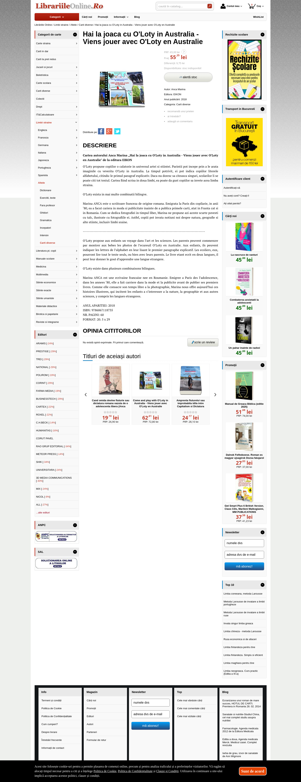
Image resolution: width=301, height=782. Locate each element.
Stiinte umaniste (45, 298)
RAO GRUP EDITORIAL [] (53, 446)
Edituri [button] (42, 334)
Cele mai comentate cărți (191, 708)
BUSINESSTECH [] (49, 398)
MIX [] (42, 488)
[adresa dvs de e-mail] (244, 555)
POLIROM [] (45, 375)
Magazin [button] (92, 692)
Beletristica (42, 75)
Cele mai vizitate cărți (189, 716)
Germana (43, 145)
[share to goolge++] (109, 131)
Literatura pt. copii (46, 250)
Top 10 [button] (229, 584)
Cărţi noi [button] (231, 216)
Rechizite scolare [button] (236, 34)
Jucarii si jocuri (44, 67)
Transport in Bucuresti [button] (240, 108)
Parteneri (92, 732)
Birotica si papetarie (47, 314)
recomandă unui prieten (181, 111)
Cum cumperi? (50, 724)
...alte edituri (43, 512)
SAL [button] (40, 551)
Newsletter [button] (232, 532)
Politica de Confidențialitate (57, 716)
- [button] (75, 34)
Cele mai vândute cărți (189, 700)
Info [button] (43, 692)
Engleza (42, 130)
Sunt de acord (252, 771)
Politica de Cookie (52, 708)
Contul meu (230, 6)
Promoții (91, 708)
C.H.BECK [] (46, 422)
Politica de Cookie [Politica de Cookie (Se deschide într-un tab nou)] (105, 771)
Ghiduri (44, 212)
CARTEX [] (45, 406)
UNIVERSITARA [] (49, 469)
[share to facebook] (101, 131)
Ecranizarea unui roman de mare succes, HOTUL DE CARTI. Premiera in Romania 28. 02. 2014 (242, 703)
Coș (254, 6)
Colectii (40, 98)
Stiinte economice (46, 282)
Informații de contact (53, 747)
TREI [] (43, 359)
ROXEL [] (44, 414)
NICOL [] (43, 496)
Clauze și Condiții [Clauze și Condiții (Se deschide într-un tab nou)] (167, 771)
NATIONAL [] (46, 367)
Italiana (42, 152)
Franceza (43, 137)
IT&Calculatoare (45, 114)
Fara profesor (47, 205)
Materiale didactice (46, 306)
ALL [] (42, 504)
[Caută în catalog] (209, 6)
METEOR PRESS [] (50, 454)
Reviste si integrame (47, 322)
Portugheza (44, 167)
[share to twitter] (117, 131)
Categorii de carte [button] (49, 34)
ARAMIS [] (45, 343)
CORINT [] (45, 383)
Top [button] (179, 692)
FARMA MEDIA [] (48, 390)
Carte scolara (43, 82)
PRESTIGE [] (46, 351)
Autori (90, 724)
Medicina (41, 266)
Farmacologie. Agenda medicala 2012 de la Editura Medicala (240, 730)
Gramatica (45, 220)
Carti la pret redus (46, 59)
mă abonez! (244, 566)
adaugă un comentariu (180, 121)
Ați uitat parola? (232, 203)
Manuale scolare (45, 258)
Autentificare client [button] (237, 178)
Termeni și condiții (51, 700)
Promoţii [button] (231, 365)
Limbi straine (44, 122)
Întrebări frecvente (52, 740)
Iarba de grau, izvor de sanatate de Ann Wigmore (240, 755)
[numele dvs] (244, 543)
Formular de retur (96, 740)
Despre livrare (49, 732)
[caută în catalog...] (181, 6)
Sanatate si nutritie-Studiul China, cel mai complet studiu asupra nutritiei (241, 717)
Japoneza (43, 160)
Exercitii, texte (47, 197)
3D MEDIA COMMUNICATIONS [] (54, 479)
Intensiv (44, 235)
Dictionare (45, 190)
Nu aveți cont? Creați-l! (236, 195)
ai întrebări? (174, 116)
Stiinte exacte (43, 290)
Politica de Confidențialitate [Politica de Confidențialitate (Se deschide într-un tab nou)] (135, 771)
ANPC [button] (42, 525)
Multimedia (42, 274)
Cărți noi (91, 700)
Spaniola (43, 175)
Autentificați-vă (231, 187)
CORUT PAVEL (44, 438)
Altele (41, 182)
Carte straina (43, 43)
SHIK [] (43, 462)
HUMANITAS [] (47, 430)
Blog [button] (225, 692)
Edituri (90, 716)
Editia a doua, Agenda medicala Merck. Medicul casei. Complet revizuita (240, 742)
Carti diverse (183, 104)
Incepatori (45, 227)
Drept (39, 106)
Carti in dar (42, 51)
